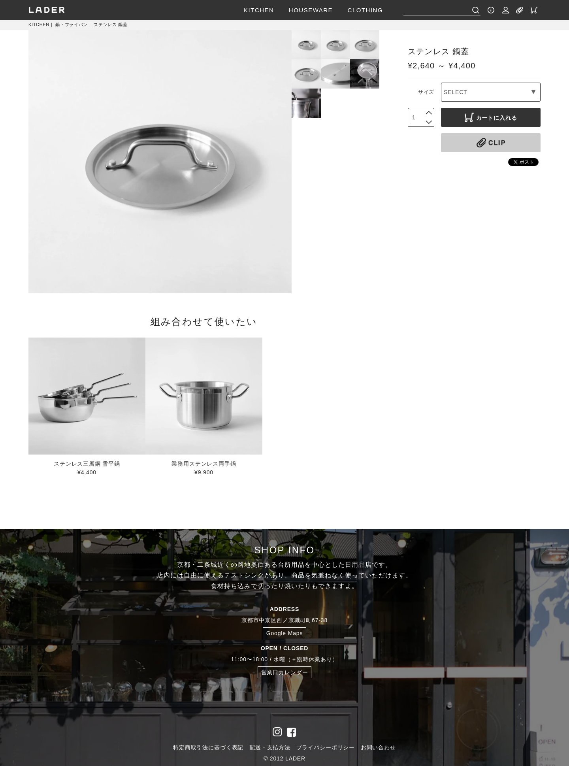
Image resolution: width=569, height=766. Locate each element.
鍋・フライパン (71, 24)
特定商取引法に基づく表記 (208, 747)
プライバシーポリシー (325, 747)
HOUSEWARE (311, 10)
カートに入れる (491, 117)
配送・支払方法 (269, 747)
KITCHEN (259, 10)
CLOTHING (365, 10)
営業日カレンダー (284, 672)
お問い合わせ (378, 747)
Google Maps (284, 633)
